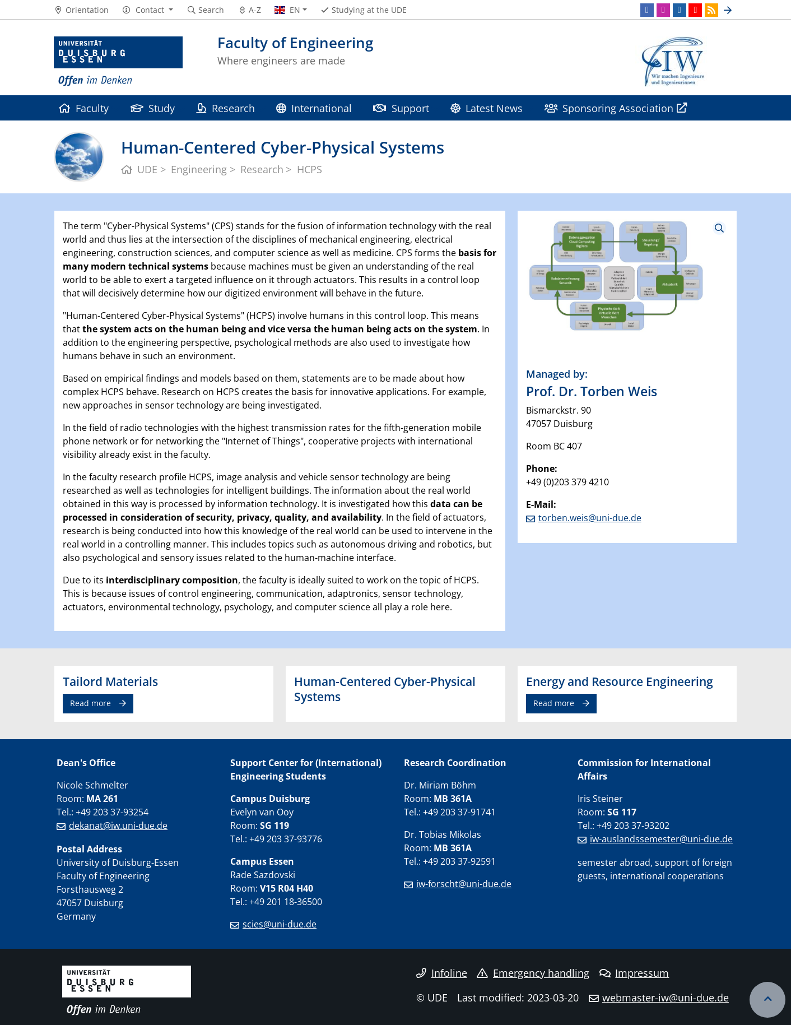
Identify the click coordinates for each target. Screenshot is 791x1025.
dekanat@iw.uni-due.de (118, 825)
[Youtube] (695, 10)
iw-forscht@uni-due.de (463, 884)
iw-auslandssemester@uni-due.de (661, 839)
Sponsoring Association (609, 108)
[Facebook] (647, 10)
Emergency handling (533, 973)
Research (225, 108)
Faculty (84, 108)
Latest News (486, 108)
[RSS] (711, 10)
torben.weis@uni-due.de (589, 518)
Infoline (441, 973)
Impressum (634, 973)
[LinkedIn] (679, 10)
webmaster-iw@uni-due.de (665, 997)
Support (401, 108)
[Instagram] (663, 10)
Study (153, 108)
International (314, 108)
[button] (147, 10)
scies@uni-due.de (280, 924)
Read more (90, 703)
